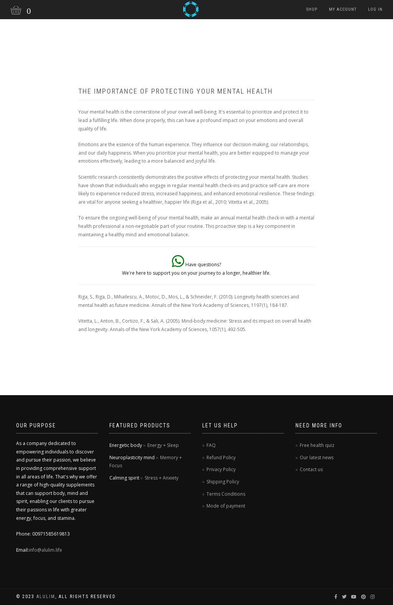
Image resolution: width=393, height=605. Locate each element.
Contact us (311, 469)
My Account (343, 9)
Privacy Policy (221, 469)
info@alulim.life (45, 550)
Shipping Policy (222, 481)
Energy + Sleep (163, 445)
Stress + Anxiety (161, 478)
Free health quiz (317, 445)
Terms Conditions (225, 494)
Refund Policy (221, 457)
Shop (311, 9)
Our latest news (317, 457)
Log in (375, 9)
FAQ (211, 445)
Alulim (45, 596)
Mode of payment (225, 506)
